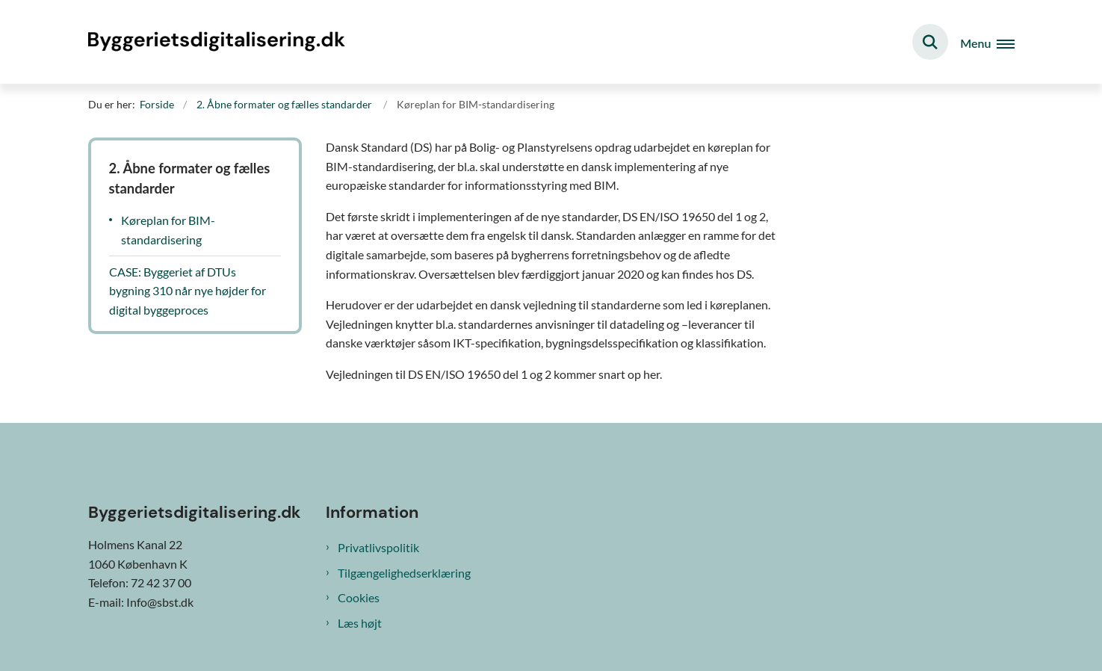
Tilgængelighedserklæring (404, 573)
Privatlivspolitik (378, 547)
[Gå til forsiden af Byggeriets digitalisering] (219, 41)
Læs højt (360, 623)
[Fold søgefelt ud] (930, 42)
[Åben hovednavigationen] (987, 42)
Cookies (359, 597)
